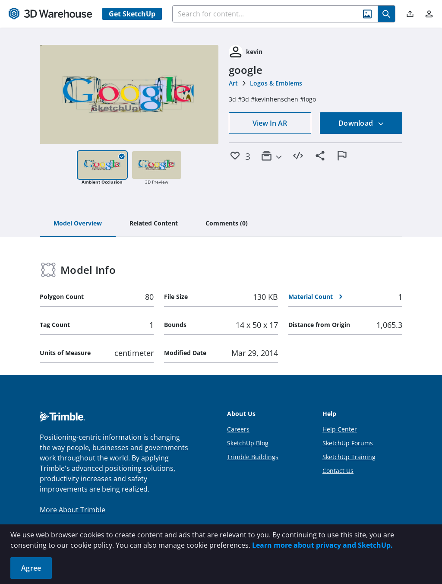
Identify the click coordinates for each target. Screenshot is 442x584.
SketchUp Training (349, 457)
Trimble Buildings (252, 457)
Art (233, 83)
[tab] (78, 223)
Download (361, 123)
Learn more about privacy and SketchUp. (322, 545)
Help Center (339, 429)
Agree (31, 568)
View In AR (270, 123)
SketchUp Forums (347, 443)
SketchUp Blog (247, 443)
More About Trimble (72, 509)
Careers (238, 429)
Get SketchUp (132, 14)
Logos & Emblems (276, 83)
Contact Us (338, 471)
